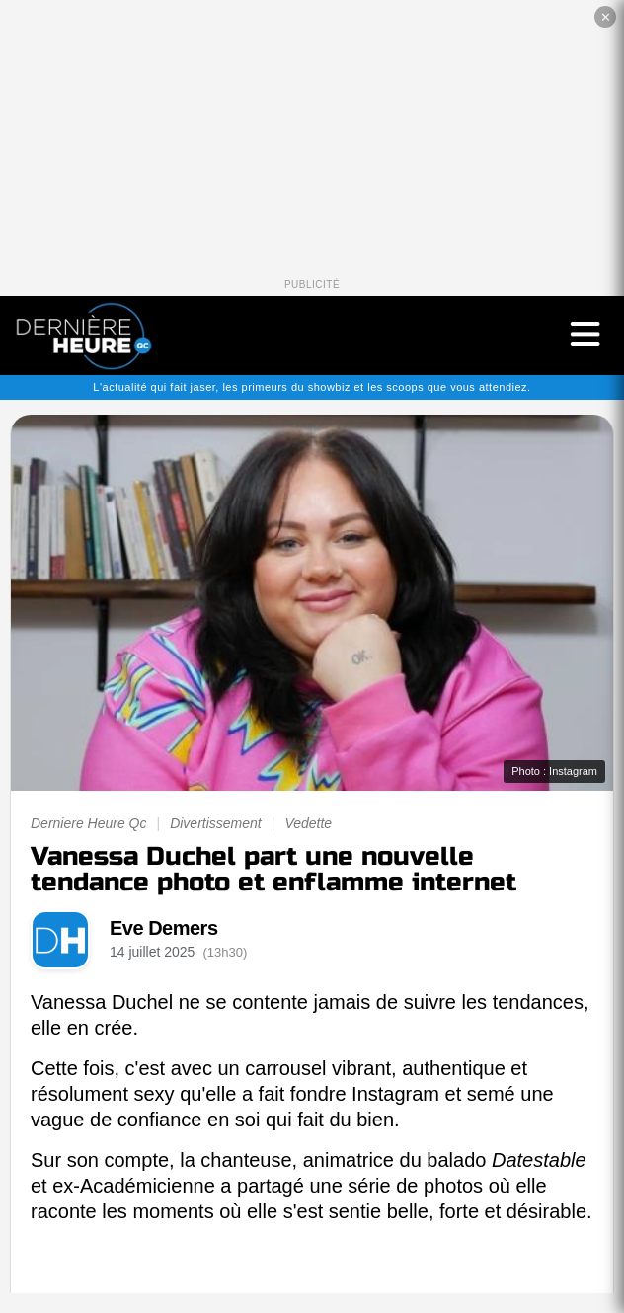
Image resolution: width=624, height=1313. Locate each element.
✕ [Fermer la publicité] (605, 17)
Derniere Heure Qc (89, 823)
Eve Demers (164, 928)
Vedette (308, 823)
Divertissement (216, 823)
